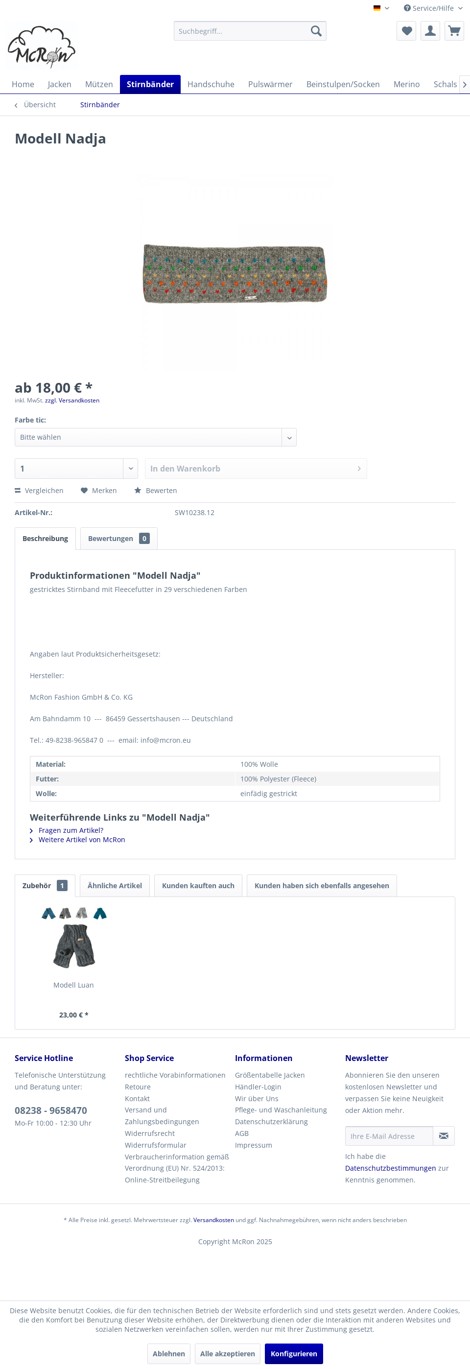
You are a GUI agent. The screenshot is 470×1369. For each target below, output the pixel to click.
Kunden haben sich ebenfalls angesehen (322, 885)
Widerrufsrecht (150, 1133)
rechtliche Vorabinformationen (175, 1075)
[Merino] (407, 84)
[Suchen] (316, 31)
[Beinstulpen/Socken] (343, 84)
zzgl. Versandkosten (72, 400)
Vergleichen (39, 490)
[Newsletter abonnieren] (444, 1136)
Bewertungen (119, 538)
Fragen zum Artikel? (66, 830)
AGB (242, 1133)
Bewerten (155, 490)
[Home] (23, 84)
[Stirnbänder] (150, 84)
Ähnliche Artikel (115, 885)
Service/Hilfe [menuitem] (430, 8)
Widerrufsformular (156, 1145)
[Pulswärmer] (270, 84)
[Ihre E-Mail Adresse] (389, 1136)
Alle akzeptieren (227, 1353)
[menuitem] (250, 31)
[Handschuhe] (211, 84)
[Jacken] (59, 84)
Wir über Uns (257, 1098)
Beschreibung (45, 538)
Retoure (138, 1086)
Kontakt (137, 1098)
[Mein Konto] (430, 31)
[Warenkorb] (454, 31)
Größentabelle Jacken (270, 1075)
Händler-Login (258, 1086)
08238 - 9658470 (51, 1110)
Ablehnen (169, 1353)
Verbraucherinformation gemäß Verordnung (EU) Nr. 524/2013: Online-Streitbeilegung (177, 1168)
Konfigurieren (294, 1353)
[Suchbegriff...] (250, 31)
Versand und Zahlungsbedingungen (162, 1115)
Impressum (253, 1145)
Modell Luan (73, 985)
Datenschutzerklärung (271, 1121)
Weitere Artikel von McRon (77, 839)
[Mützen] (99, 84)
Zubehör (45, 885)
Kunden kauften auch (198, 885)
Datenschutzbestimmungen (390, 1168)
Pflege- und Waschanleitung (281, 1109)
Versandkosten (213, 1220)
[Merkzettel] (406, 31)
